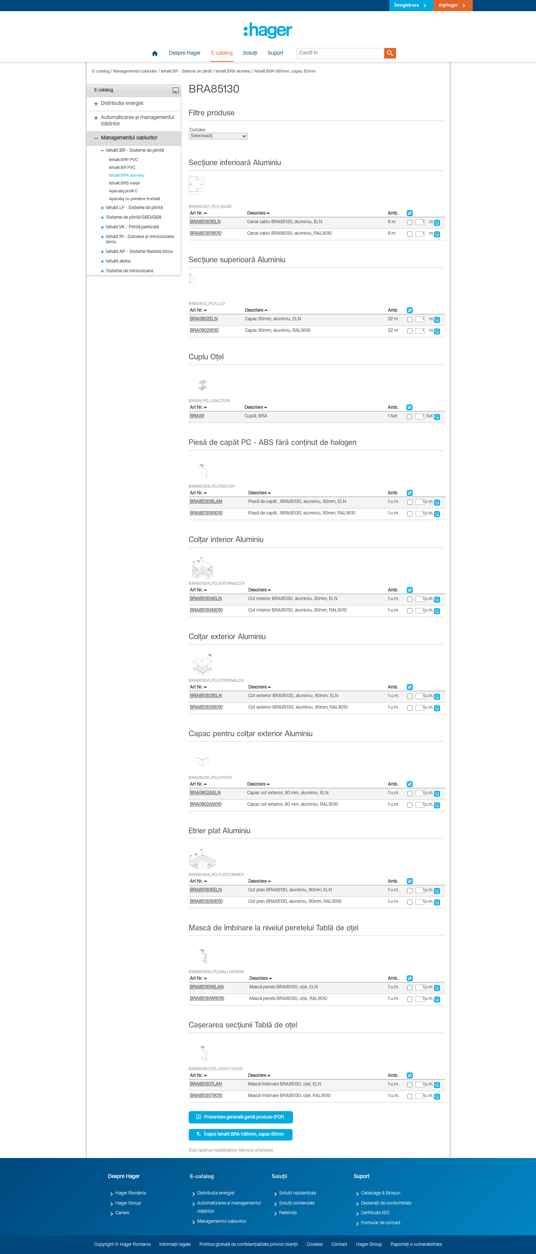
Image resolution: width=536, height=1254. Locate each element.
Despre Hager (185, 53)
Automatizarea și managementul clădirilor (229, 1207)
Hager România (130, 1193)
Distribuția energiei (215, 1193)
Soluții (250, 53)
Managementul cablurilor (135, 72)
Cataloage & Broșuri (381, 1193)
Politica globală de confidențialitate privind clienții (249, 1244)
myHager (448, 5)
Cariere (122, 1213)
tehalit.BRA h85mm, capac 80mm (285, 72)
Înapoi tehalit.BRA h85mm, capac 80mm (240, 1134)
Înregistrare (407, 5)
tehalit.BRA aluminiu (233, 72)
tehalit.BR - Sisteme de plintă (186, 72)
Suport (275, 53)
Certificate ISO (375, 1213)
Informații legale (175, 1244)
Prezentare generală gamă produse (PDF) (240, 1117)
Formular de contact (381, 1223)
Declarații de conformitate (386, 1203)
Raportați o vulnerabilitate (416, 1244)
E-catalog (222, 53)
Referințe (288, 1213)
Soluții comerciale (297, 1203)
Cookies (315, 1244)
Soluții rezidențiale (297, 1193)
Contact (339, 1244)
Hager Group (128, 1203)
